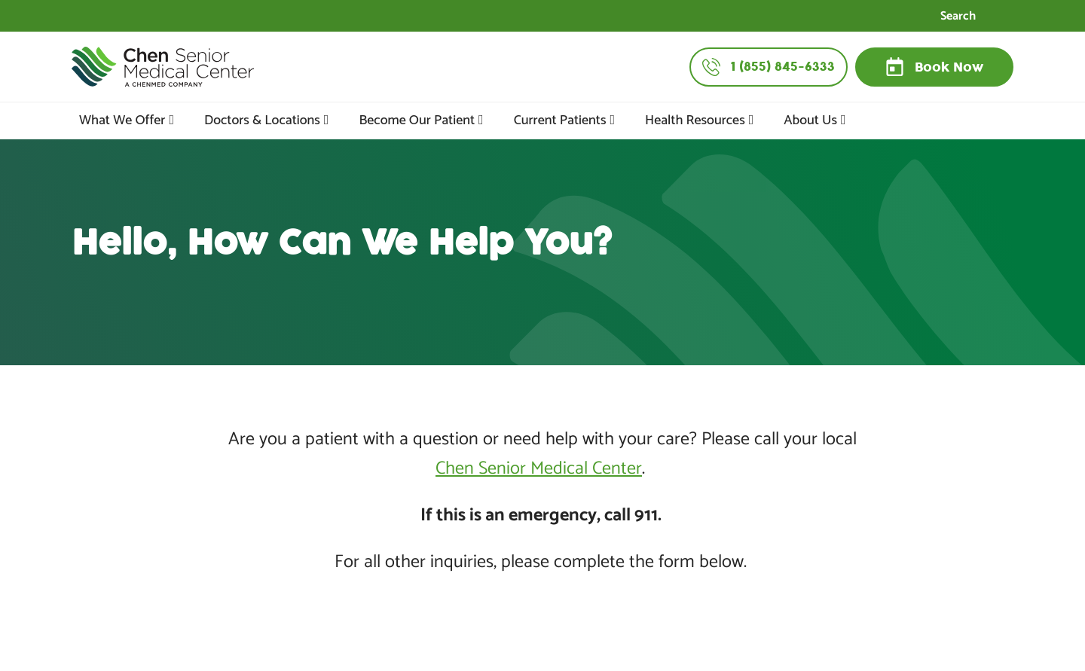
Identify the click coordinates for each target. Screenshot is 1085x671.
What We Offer (122, 120)
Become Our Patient (417, 120)
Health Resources (695, 120)
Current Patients (560, 120)
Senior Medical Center (558, 468)
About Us (810, 120)
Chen (455, 468)
